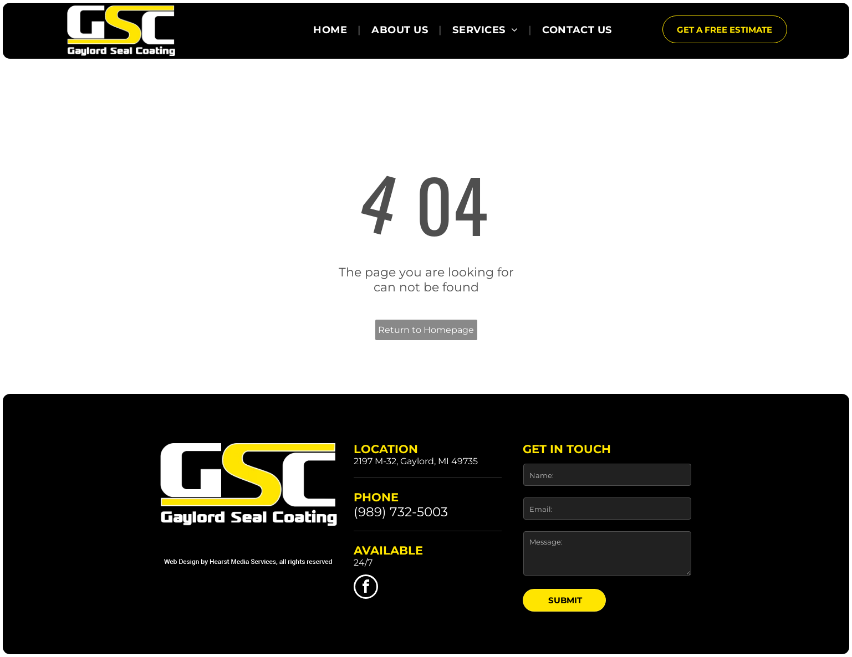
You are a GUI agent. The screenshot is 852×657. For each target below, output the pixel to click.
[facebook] (366, 588)
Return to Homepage (426, 330)
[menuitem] (332, 30)
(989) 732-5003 (401, 512)
